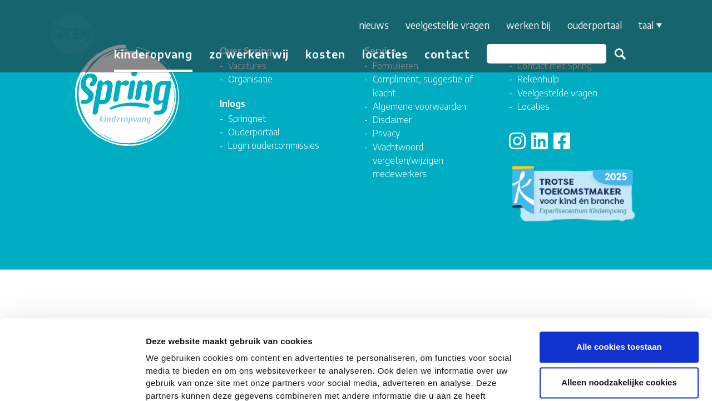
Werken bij (525, 25)
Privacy (386, 133)
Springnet (247, 118)
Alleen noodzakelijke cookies (619, 309)
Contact (444, 54)
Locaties (382, 54)
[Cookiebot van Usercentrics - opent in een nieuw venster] (72, 379)
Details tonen (601, 379)
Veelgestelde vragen (445, 25)
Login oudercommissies (273, 145)
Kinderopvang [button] (150, 54)
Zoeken (617, 54)
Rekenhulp (538, 79)
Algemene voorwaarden (419, 106)
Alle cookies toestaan (618, 273)
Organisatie (250, 79)
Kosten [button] (323, 54)
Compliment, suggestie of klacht (423, 85)
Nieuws (371, 25)
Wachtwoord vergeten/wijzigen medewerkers (408, 160)
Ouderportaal (592, 25)
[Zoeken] (544, 53)
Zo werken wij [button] (246, 54)
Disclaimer (392, 119)
